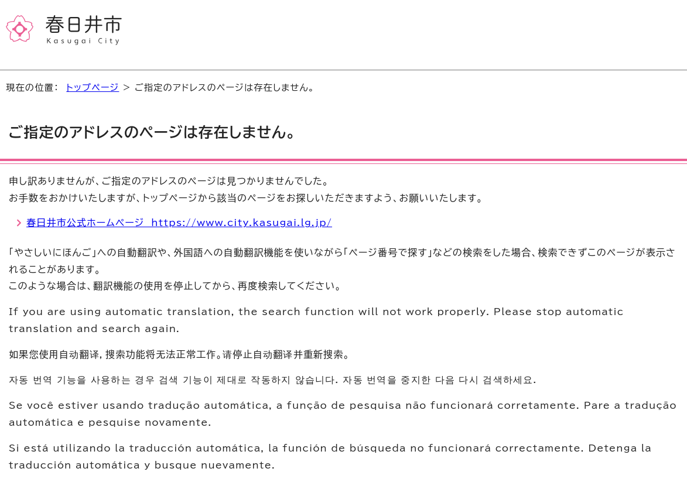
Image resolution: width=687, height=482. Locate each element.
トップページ (92, 87)
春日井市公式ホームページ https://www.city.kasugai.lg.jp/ (179, 222)
